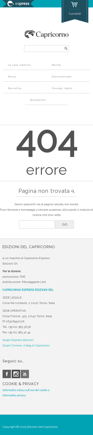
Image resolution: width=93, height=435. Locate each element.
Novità (56, 65)
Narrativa (15, 88)
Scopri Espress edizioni (17, 340)
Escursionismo (61, 76)
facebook (6, 374)
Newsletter (38, 100)
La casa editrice (19, 65)
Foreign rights (62, 88)
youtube (25, 374)
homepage (28, 209)
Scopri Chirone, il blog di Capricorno (25, 345)
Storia (12, 76)
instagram (16, 374)
